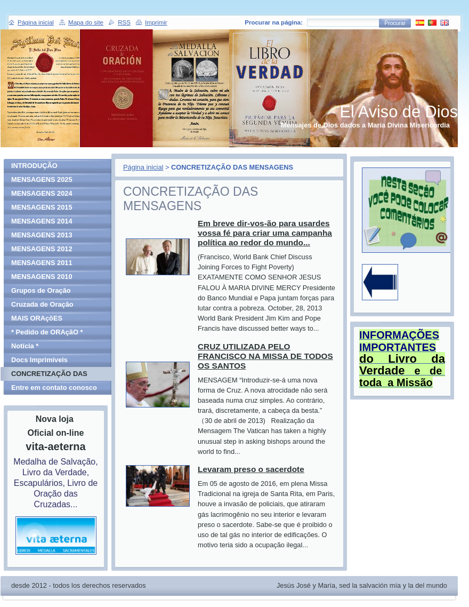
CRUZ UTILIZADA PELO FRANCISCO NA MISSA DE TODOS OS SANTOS (265, 356)
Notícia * (24, 346)
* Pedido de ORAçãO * (47, 332)
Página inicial (143, 167)
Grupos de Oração (41, 290)
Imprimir (156, 22)
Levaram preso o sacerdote (251, 469)
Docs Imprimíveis (39, 360)
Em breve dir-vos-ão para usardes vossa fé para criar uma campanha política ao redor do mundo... (265, 233)
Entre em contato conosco (54, 388)
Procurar (395, 23)
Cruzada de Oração (42, 304)
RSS (124, 22)
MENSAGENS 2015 (41, 207)
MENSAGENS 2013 (41, 235)
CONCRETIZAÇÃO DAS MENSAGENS (49, 375)
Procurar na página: (274, 22)
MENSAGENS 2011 (41, 263)
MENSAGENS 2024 (41, 193)
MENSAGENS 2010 (41, 277)
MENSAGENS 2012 (41, 249)
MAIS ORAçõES (36, 318)
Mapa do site (85, 22)
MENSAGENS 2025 (41, 179)
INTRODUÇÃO (34, 166)
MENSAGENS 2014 (41, 221)
